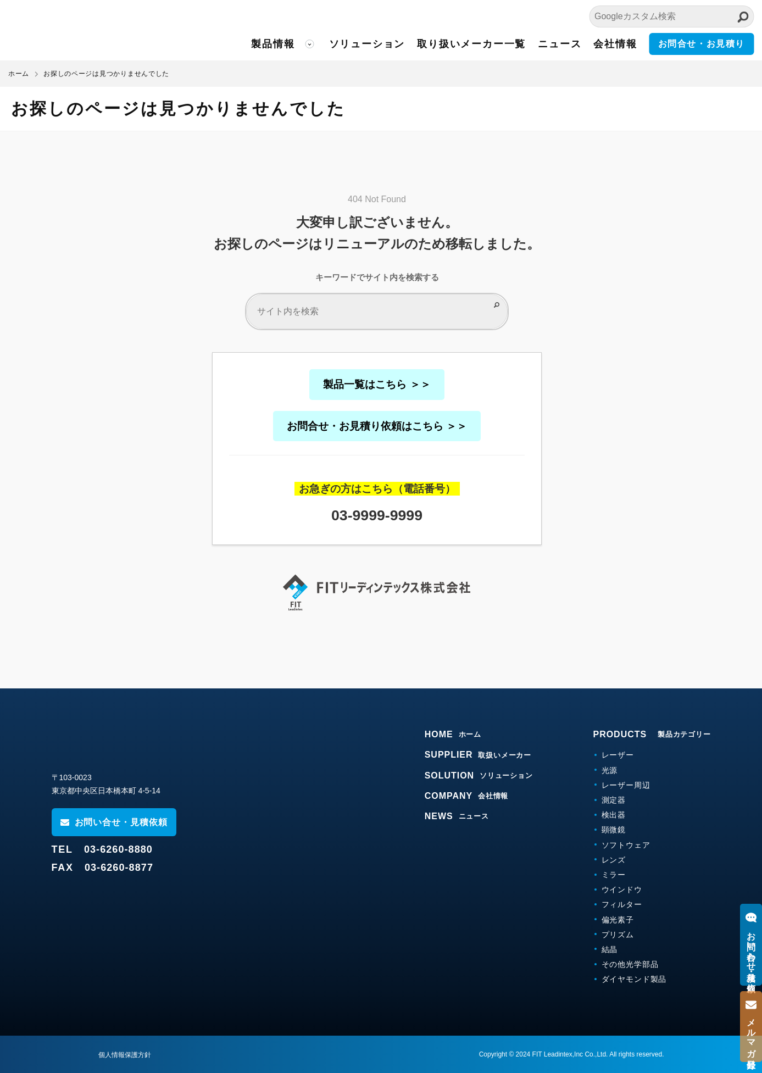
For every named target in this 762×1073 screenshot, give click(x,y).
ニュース (559, 43)
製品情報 (272, 43)
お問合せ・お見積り (701, 43)
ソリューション (367, 43)
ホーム (18, 73)
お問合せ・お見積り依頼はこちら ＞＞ (377, 426)
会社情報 (615, 43)
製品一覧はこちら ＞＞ (376, 384)
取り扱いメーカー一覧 (471, 43)
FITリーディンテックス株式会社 (107, 30)
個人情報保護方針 (124, 1055)
